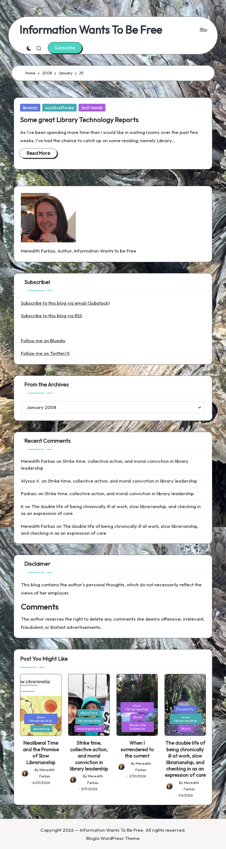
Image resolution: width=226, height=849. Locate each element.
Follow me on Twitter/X (45, 353)
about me (89, 712)
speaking (41, 728)
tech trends (92, 107)
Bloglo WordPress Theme (113, 838)
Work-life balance (137, 727)
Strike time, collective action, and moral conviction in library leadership (122, 481)
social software (59, 107)
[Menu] (203, 30)
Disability (185, 709)
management (89, 728)
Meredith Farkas (38, 461)
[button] (65, 48)
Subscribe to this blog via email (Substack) (65, 303)
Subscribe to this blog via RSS (51, 315)
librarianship (89, 720)
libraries (30, 107)
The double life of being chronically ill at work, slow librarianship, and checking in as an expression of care (185, 759)
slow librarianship (40, 719)
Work (137, 717)
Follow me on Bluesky (43, 340)
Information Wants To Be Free (90, 30)
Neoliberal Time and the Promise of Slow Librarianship (41, 752)
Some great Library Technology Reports (79, 120)
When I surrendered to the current (137, 749)
